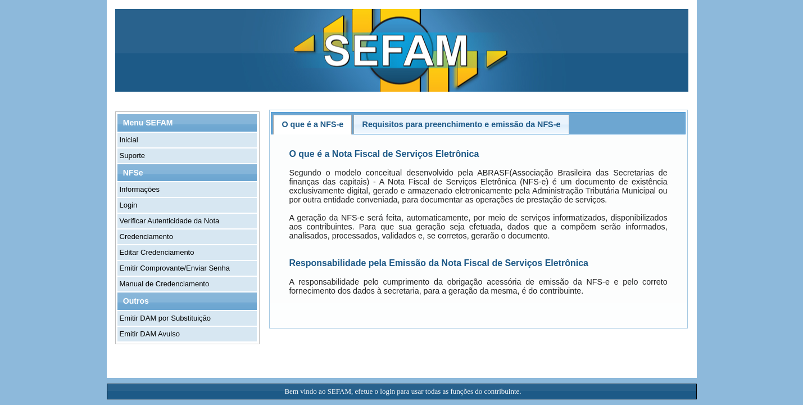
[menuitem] (187, 140)
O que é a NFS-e (313, 124)
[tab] (312, 124)
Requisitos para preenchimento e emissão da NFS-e (461, 124)
